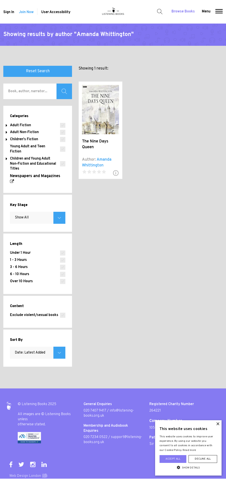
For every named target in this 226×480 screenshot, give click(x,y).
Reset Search (38, 71)
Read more (189, 450)
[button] (219, 11)
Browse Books (183, 11)
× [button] (217, 424)
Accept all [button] (173, 458)
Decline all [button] (203, 458)
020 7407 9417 (95, 410)
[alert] (188, 448)
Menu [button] (206, 11)
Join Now (26, 12)
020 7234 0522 (95, 437)
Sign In (8, 12)
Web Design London (25, 476)
